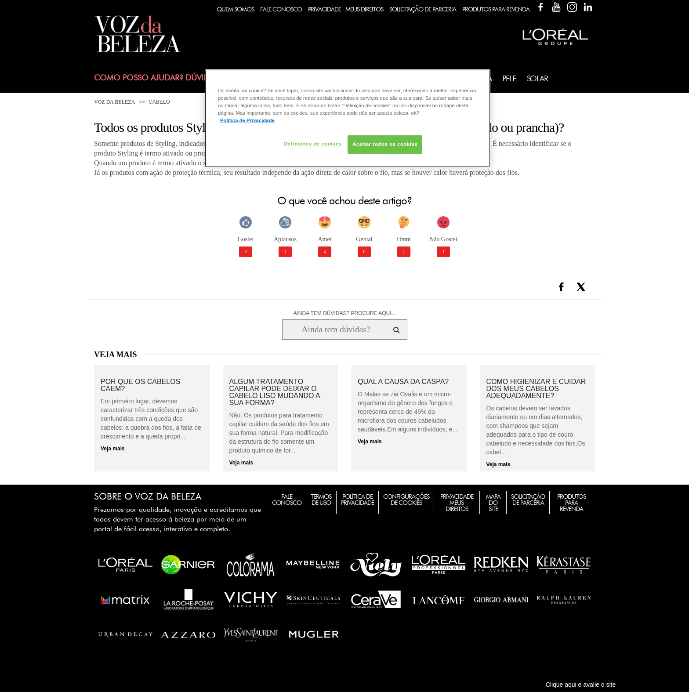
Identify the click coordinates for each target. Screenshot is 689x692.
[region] (347, 118)
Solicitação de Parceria (422, 9)
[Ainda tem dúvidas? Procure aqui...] (336, 329)
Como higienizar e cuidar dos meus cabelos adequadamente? (536, 388)
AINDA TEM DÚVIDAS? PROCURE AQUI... (344, 313)
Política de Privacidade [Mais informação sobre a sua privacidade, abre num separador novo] (247, 120)
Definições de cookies (312, 143)
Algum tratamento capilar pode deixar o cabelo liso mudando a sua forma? (274, 392)
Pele (508, 78)
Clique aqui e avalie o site (581, 684)
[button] (561, 286)
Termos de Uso (321, 499)
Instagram (572, 7)
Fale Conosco (281, 9)
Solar (537, 78)
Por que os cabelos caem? (140, 385)
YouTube (556, 7)
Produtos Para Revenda (495, 9)
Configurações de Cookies (406, 499)
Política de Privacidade (357, 499)
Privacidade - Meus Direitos (345, 9)
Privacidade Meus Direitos (456, 502)
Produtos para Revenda (571, 502)
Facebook (540, 7)
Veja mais (113, 448)
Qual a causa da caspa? (403, 381)
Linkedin (588, 7)
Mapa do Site (493, 502)
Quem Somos (235, 9)
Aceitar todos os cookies (384, 144)
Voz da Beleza (114, 102)
